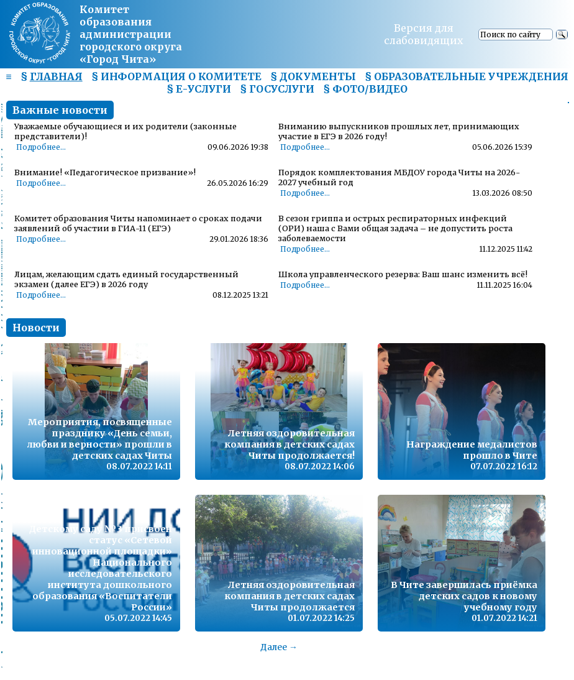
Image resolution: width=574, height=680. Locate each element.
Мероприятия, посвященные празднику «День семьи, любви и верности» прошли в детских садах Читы (99, 438)
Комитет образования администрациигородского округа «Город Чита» (131, 34)
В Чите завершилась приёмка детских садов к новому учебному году (464, 596)
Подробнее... (41, 147)
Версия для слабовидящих (423, 34)
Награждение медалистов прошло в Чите (471, 450)
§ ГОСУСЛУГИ (277, 89)
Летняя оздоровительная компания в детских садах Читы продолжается (289, 596)
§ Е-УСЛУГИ (198, 89)
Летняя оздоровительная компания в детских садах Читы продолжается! (289, 444)
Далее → (279, 647)
